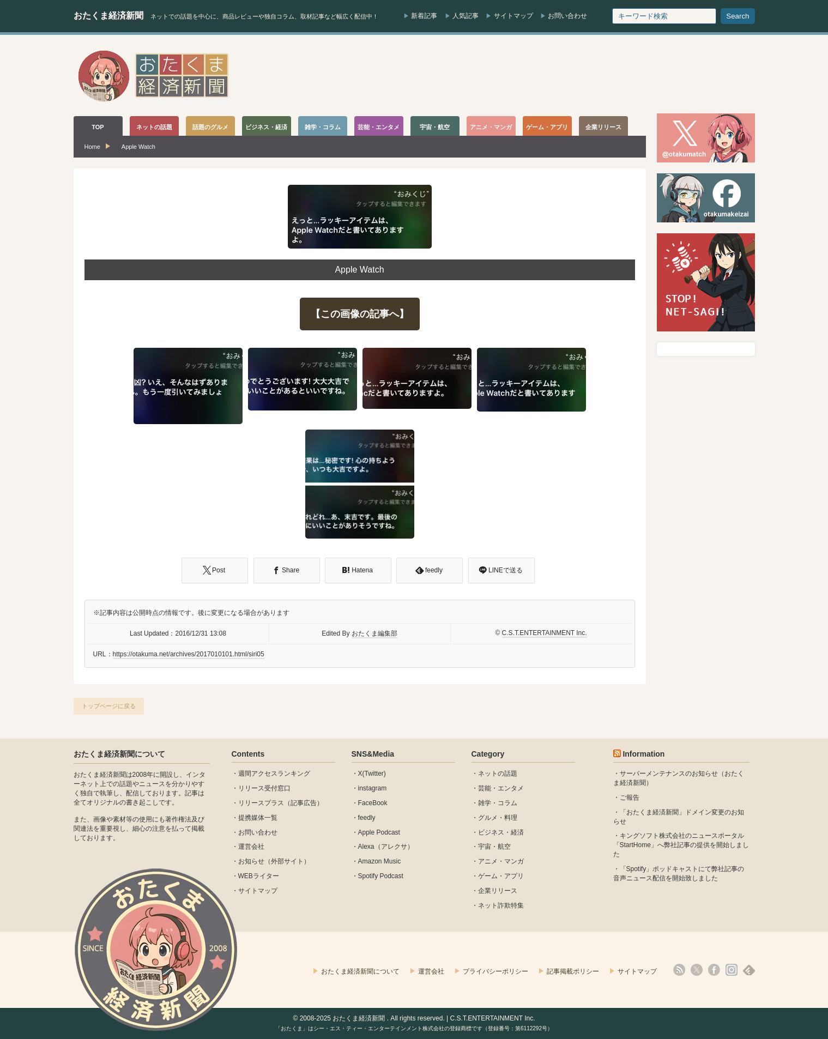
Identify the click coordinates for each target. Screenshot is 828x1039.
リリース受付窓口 (264, 788)
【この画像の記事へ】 (360, 314)
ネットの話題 (497, 773)
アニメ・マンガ (501, 861)
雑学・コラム (497, 803)
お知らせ (251, 861)
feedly (367, 817)
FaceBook (373, 803)
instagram (372, 788)
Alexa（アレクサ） (386, 846)
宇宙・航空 (494, 846)
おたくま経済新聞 (108, 15)
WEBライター (258, 876)
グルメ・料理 (497, 817)
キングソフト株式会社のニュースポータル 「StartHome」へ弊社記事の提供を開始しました (681, 845)
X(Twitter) (372, 773)
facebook (714, 970)
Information (643, 754)
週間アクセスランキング (274, 773)
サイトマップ (513, 16)
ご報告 (629, 797)
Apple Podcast (379, 832)
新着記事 (424, 16)
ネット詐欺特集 (501, 905)
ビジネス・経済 (501, 832)
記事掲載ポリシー (573, 971)
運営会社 (251, 846)
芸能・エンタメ (501, 788)
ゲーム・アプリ (501, 876)
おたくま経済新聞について (119, 754)
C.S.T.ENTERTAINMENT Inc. (544, 633)
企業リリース (497, 891)
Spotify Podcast (380, 876)
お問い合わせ (567, 16)
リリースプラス (261, 803)
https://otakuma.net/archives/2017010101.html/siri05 (188, 654)
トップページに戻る (109, 706)
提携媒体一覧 (257, 817)
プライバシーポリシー (495, 971)
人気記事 (465, 16)
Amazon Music (379, 861)
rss (679, 970)
